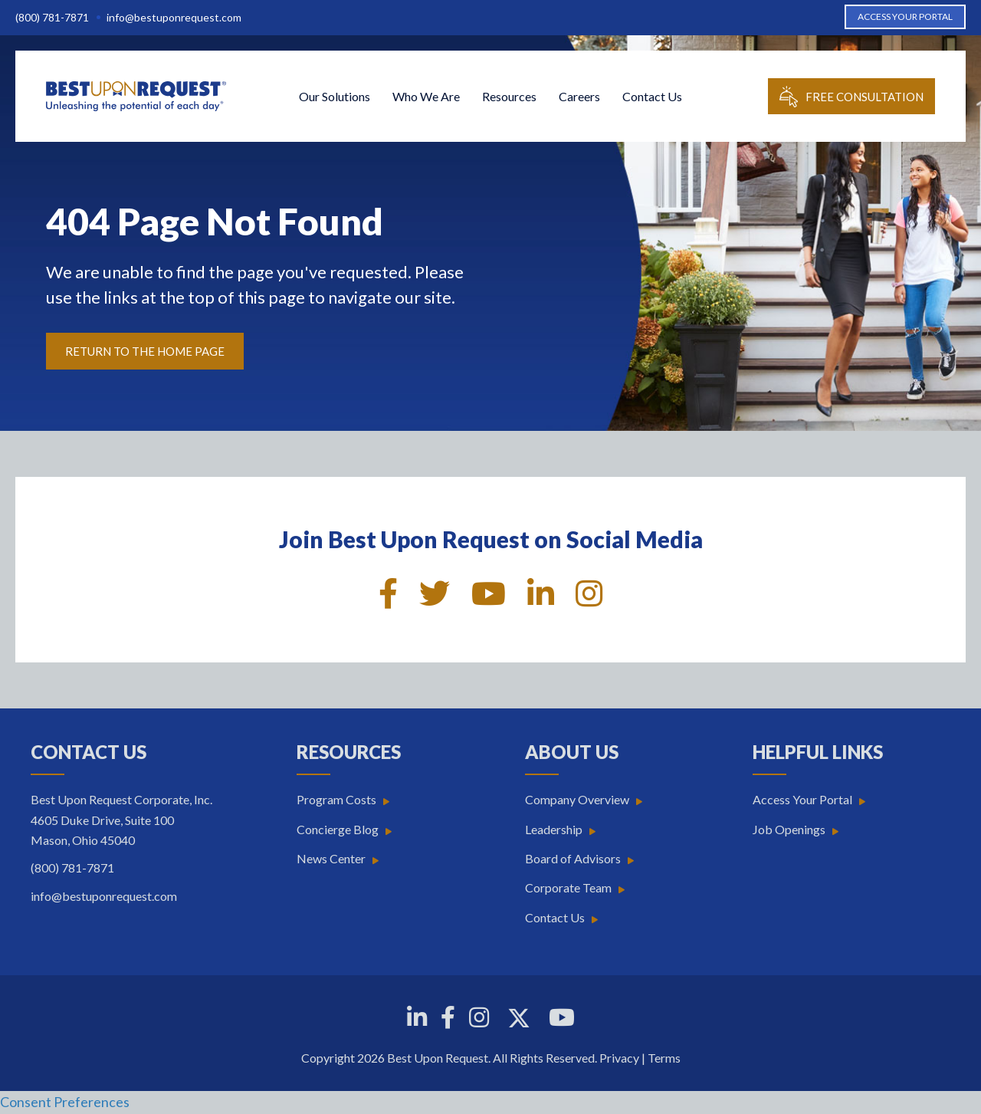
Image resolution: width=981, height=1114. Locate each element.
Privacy (619, 1057)
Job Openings (789, 829)
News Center (331, 858)
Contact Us (555, 917)
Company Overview (577, 799)
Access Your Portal (802, 799)
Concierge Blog (338, 829)
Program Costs (336, 799)
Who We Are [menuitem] (426, 96)
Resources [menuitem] (509, 96)
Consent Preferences (65, 1101)
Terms (664, 1057)
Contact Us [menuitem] (652, 96)
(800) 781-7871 (52, 17)
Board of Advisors (573, 858)
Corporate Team (568, 887)
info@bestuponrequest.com (174, 17)
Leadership (553, 829)
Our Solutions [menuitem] (334, 96)
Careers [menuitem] (579, 96)
